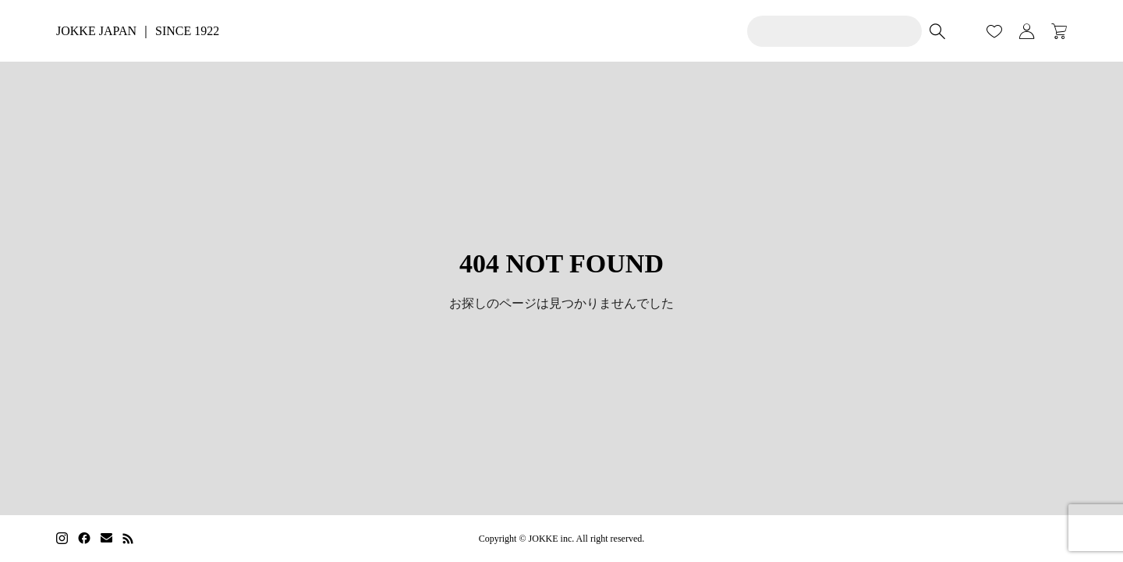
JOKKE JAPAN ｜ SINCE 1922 (137, 30)
